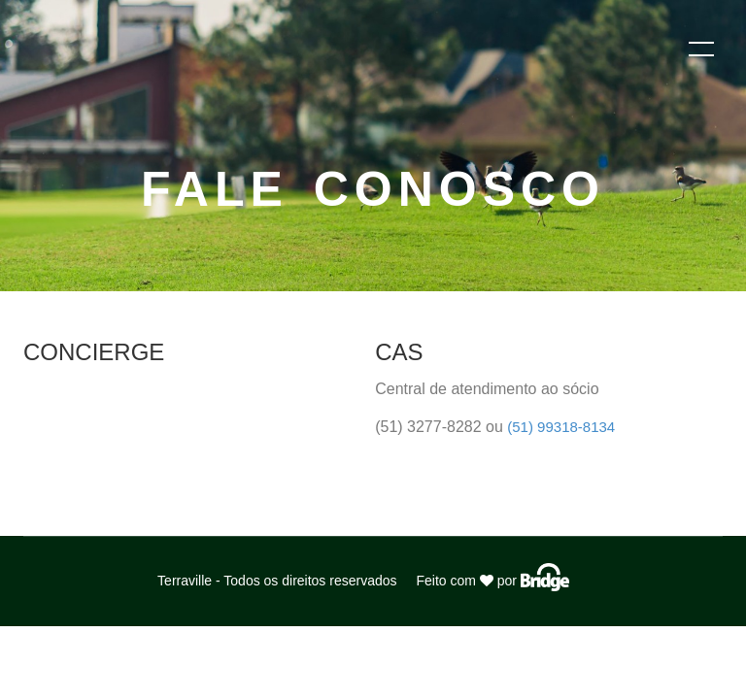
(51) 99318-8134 (561, 426)
